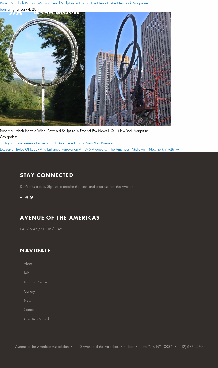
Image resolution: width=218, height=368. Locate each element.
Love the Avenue (36, 281)
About (28, 263)
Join (27, 272)
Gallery (29, 291)
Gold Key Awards (37, 318)
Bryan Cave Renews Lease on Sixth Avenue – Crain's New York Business (57, 143)
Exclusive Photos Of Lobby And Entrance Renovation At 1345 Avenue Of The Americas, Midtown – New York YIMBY (90, 149)
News (28, 300)
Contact (29, 309)
